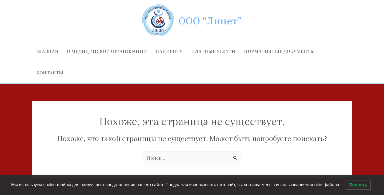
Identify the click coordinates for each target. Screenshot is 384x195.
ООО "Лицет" (210, 20)
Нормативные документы (279, 51)
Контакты (49, 73)
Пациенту (169, 51)
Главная (47, 51)
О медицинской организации (107, 51)
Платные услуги (213, 51)
